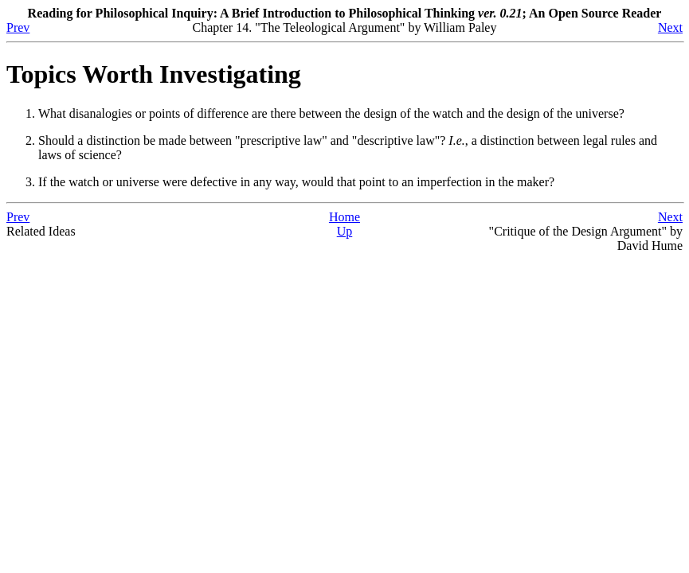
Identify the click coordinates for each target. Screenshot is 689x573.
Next (670, 27)
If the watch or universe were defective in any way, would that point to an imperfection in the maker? (296, 182)
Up (345, 231)
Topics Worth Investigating (153, 74)
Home (344, 217)
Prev (17, 27)
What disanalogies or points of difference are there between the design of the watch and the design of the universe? (331, 113)
